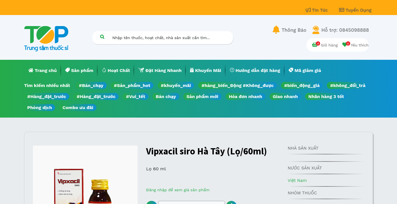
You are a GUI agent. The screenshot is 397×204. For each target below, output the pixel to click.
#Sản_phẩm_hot (132, 85)
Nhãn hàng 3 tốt (326, 96)
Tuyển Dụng (355, 10)
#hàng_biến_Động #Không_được (237, 85)
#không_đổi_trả (348, 85)
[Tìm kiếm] (102, 36)
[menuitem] (42, 70)
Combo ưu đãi (77, 107)
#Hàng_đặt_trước (46, 96)
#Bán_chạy (91, 85)
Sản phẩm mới (202, 96)
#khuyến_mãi (176, 85)
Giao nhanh (285, 96)
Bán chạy (166, 96)
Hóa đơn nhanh (245, 96)
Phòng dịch (39, 107)
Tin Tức (318, 10)
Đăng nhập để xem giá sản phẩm (178, 190)
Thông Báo (294, 30)
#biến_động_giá (302, 85)
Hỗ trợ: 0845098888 (345, 30)
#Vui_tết (135, 96)
